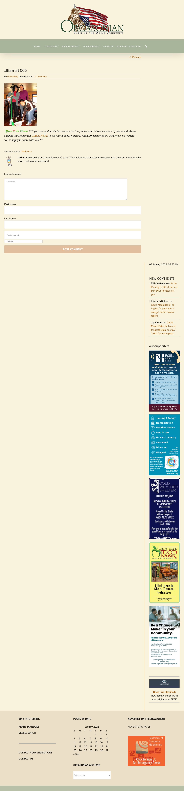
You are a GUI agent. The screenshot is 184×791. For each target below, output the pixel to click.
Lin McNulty (12, 76)
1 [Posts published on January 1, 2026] (95, 734)
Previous (136, 57)
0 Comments (41, 76)
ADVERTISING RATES (139, 726)
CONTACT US (26, 758)
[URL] (23, 241)
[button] (146, 46)
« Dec (76, 754)
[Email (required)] (72, 235)
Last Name (10, 218)
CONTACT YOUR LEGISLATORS (35, 752)
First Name (10, 204)
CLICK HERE (39, 135)
